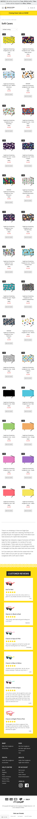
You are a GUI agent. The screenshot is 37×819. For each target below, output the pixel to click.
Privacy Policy (5, 779)
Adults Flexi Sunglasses (24, 760)
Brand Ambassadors (23, 776)
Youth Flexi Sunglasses (8, 760)
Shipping (4, 772)
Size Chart (21, 772)
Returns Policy (5, 781)
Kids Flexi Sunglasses (23, 746)
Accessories (8, 19)
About (3, 770)
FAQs (3, 774)
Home (3, 19)
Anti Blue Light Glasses (24, 748)
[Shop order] (10, 29)
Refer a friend (22, 774)
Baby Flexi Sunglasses (7, 746)
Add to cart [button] (9, 59)
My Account (21, 770)
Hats (19, 753)
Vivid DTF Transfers (28, 816)
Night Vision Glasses (23, 762)
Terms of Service (6, 776)
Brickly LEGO (13, 816)
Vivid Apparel (20, 816)
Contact (4, 783)
